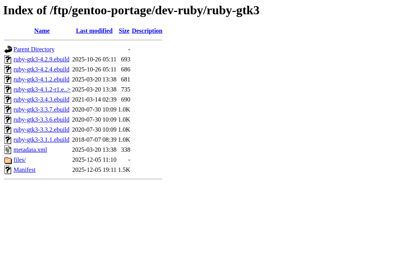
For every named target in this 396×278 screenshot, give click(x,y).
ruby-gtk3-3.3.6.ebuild (41, 119)
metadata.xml (30, 149)
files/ (20, 159)
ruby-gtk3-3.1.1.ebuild (41, 139)
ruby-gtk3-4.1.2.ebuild (41, 79)
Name (42, 30)
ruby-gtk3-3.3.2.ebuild (41, 129)
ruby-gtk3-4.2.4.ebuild (41, 69)
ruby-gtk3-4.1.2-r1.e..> (42, 89)
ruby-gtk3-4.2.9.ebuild (41, 59)
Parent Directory (34, 49)
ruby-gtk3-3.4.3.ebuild (41, 99)
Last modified (94, 30)
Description (147, 30)
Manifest (25, 169)
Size (124, 30)
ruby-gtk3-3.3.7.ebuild (41, 109)
